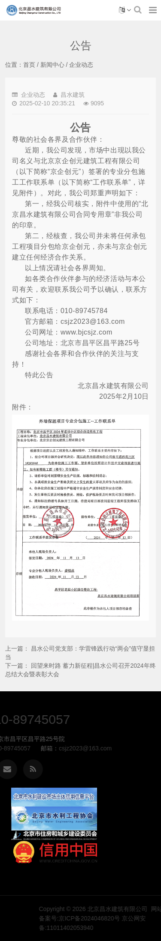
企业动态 (81, 64)
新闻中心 (52, 64)
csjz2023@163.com (38, 748)
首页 (29, 64)
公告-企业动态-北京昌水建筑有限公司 (34, 10)
